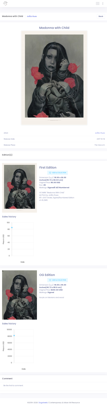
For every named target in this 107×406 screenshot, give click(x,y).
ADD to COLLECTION (59, 173)
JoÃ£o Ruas (32, 16)
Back (101, 16)
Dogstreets (43, 402)
